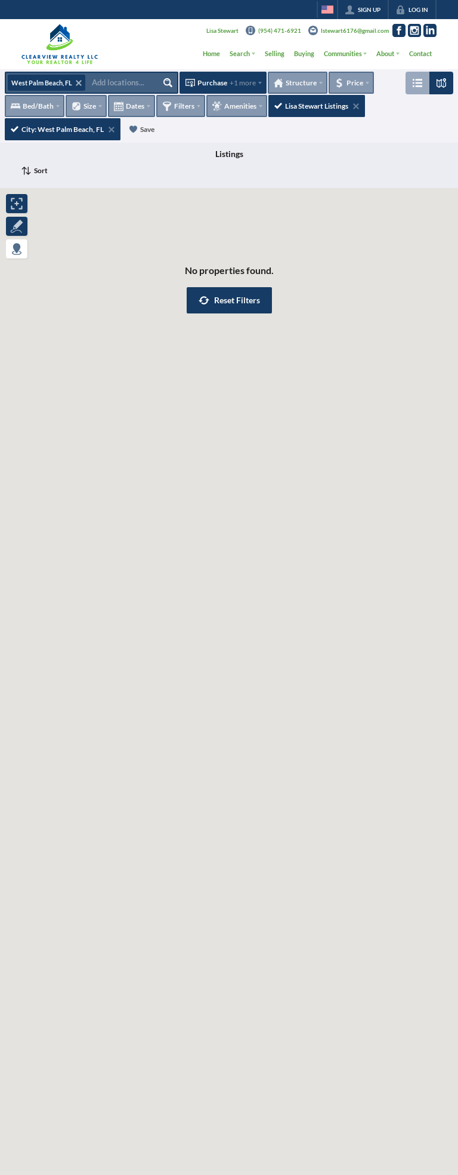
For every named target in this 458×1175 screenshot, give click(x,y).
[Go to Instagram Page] (414, 30)
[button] (229, 300)
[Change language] (327, 9)
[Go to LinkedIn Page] (430, 30)
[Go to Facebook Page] (399, 30)
